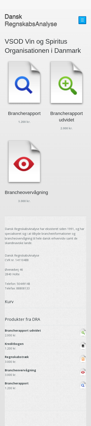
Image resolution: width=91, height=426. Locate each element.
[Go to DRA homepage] (31, 21)
